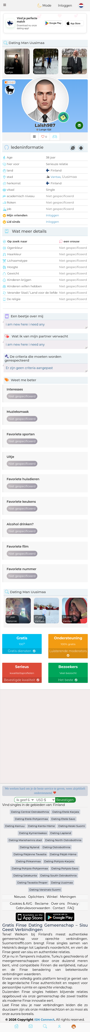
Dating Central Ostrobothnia (30, 811)
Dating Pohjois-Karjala (59, 861)
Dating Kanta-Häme (41, 826)
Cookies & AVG (21, 904)
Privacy (72, 904)
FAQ (70, 908)
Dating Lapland (60, 833)
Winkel (52, 897)
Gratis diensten (22, 651)
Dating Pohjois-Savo (64, 868)
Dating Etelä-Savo (63, 819)
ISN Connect (44, 1020)
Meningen (68, 897)
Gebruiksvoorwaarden (33, 908)
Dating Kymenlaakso (33, 833)
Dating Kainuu (14, 826)
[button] (4, 5)
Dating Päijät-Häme (63, 854)
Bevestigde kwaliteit (22, 680)
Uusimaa (69, 177)
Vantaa (56, 177)
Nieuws (19, 897)
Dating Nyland (29, 847)
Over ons (58, 904)
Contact (59, 908)
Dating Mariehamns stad (25, 840)
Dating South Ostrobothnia (58, 875)
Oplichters (36, 897)
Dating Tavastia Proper (32, 882)
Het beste (68, 680)
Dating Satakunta (25, 875)
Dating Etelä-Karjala (65, 811)
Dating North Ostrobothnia (63, 840)
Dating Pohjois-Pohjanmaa (30, 868)
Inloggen (65, 6)
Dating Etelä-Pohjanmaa (31, 819)
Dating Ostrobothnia (56, 847)
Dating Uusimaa (62, 882)
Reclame (42, 904)
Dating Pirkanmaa (28, 861)
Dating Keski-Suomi (71, 826)
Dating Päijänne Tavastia (30, 854)
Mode (44, 5)
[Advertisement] (45, 23)
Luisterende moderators (68, 653)
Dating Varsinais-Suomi (45, 889)
